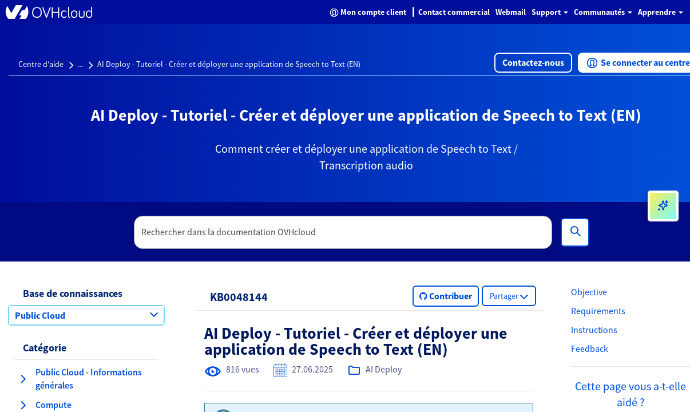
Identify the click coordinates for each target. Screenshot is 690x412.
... (80, 64)
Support (550, 12)
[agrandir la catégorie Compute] (23, 405)
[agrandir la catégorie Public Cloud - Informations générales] (23, 379)
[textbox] (343, 232)
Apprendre (660, 12)
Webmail (510, 12)
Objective (589, 292)
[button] (533, 63)
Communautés (603, 12)
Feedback (589, 348)
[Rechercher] (575, 232)
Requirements (598, 310)
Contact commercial (454, 12)
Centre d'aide (41, 64)
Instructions (594, 329)
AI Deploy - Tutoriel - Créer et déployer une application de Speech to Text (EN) (228, 64)
